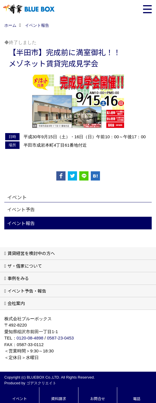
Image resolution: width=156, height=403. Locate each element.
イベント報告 (21, 223)
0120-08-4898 (30, 337)
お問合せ (97, 398)
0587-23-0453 (60, 337)
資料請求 (58, 398)
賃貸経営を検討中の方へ (31, 253)
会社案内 (16, 303)
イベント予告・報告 (26, 291)
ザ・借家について (24, 266)
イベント (19, 398)
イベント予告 (21, 209)
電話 (136, 398)
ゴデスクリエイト (41, 383)
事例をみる (18, 278)
